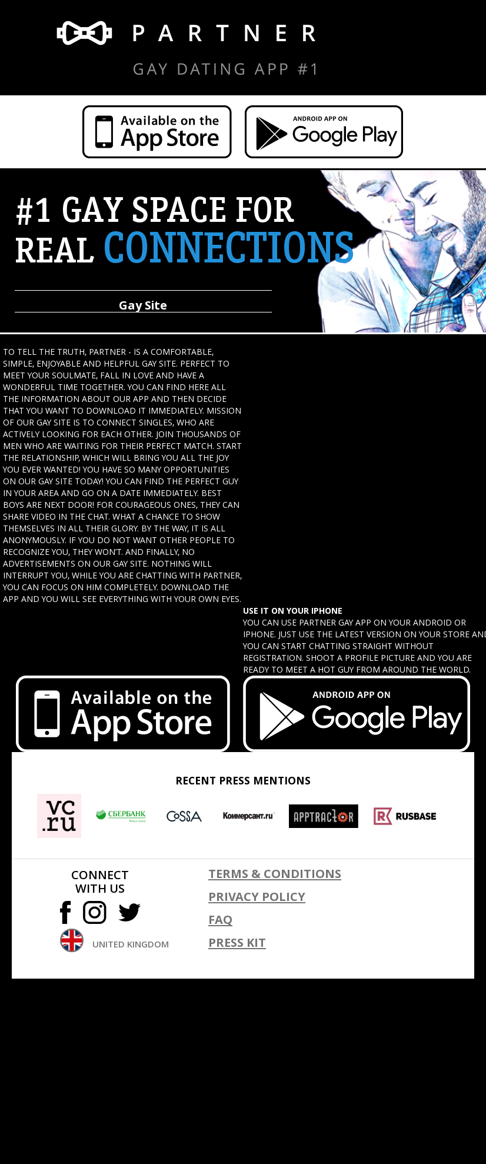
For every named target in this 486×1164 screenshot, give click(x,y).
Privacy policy (256, 896)
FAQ (220, 919)
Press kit (237, 942)
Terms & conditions (274, 874)
